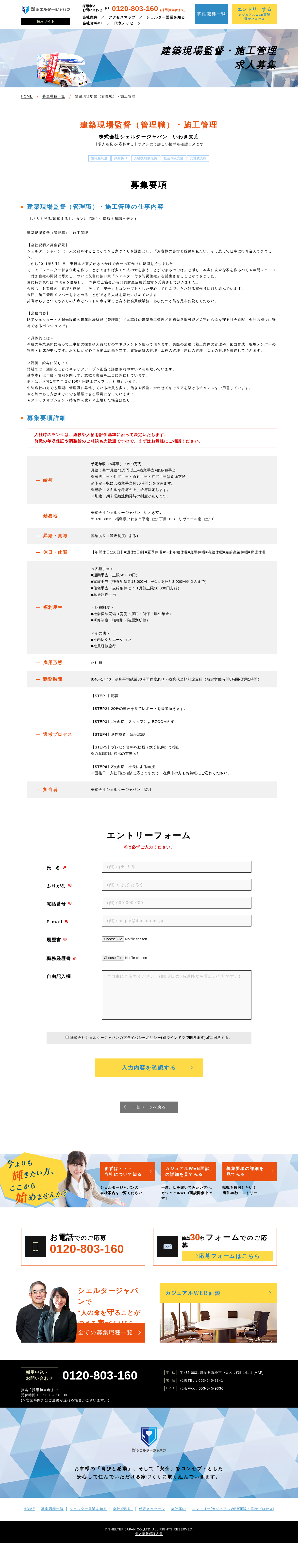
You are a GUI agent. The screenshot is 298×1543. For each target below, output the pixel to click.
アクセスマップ (122, 17)
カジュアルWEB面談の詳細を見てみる (188, 1171)
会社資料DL (93, 23)
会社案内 (90, 17)
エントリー (233, 1509)
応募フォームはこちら (229, 1256)
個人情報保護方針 (149, 1533)
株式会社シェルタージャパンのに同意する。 (151, 1037)
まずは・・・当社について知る (124, 1171)
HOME (29, 1509)
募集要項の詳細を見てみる (246, 1171)
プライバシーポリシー (142, 1037)
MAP (259, 1373)
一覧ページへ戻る (149, 1107)
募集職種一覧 (211, 14)
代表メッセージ (127, 23)
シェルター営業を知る (165, 17)
